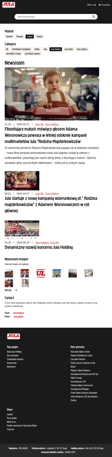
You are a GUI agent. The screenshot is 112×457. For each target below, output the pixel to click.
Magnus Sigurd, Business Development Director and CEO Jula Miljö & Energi (84, 374)
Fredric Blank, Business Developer (84, 393)
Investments (12, 363)
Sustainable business (15, 359)
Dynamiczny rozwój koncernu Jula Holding (39, 247)
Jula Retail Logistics (32, 53)
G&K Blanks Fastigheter (21, 49)
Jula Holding (55, 49)
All (7, 49)
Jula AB (39, 124)
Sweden (9, 36)
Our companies (13, 355)
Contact (10, 414)
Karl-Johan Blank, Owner (80, 351)
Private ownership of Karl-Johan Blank (22, 425)
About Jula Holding (14, 351)
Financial (10, 429)
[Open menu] (91, 5)
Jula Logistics (82, 49)
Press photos (12, 418)
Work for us (11, 422)
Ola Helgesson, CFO (78, 381)
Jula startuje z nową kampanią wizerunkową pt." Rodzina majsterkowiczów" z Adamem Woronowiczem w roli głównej (51, 205)
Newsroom (11, 366)
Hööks (37, 49)
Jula (45, 49)
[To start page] (8, 5)
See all (11, 290)
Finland (39, 36)
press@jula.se (18, 313)
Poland (29, 36)
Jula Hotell (69, 49)
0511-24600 (18, 317)
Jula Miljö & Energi (13, 53)
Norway (20, 36)
